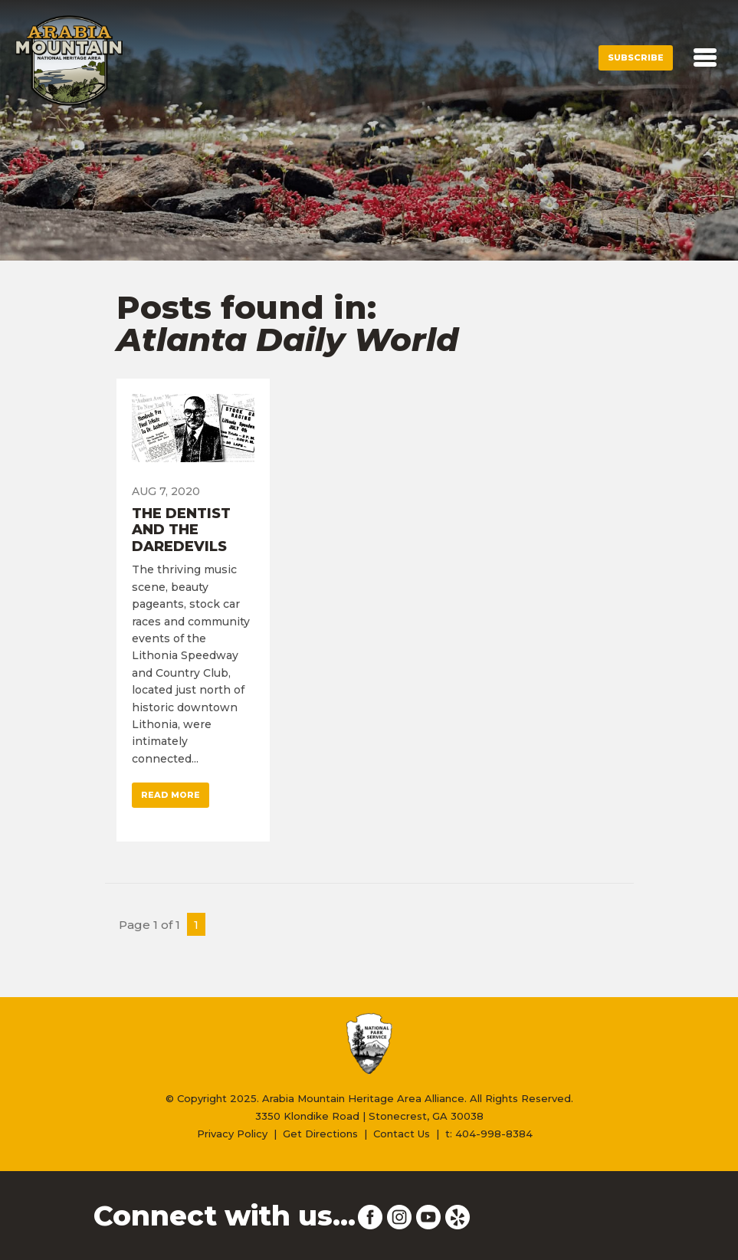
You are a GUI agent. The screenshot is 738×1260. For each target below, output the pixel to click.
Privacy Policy (232, 1133)
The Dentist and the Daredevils (181, 530)
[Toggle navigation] (705, 57)
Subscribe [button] (636, 57)
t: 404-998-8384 (489, 1133)
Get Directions (320, 1133)
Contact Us (401, 1133)
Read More (170, 794)
